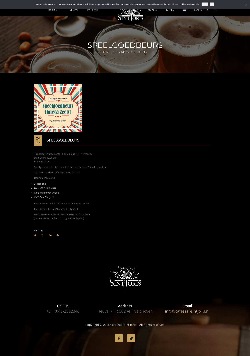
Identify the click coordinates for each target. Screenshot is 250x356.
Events (121, 52)
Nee (212, 4)
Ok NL (205, 4)
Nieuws (73, 10)
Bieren (170, 10)
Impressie (93, 10)
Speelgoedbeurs (63, 140)
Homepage (109, 52)
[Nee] (246, 4)
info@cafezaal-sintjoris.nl (187, 311)
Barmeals (54, 10)
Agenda (152, 10)
